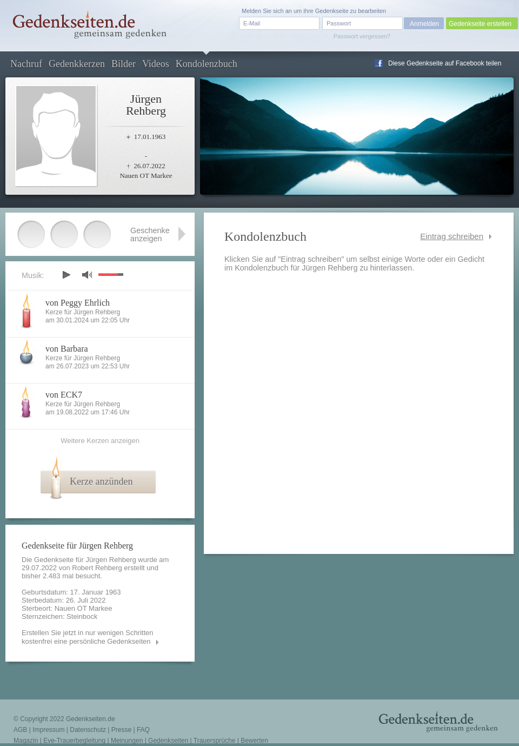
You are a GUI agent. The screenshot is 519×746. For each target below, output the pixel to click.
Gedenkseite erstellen (480, 24)
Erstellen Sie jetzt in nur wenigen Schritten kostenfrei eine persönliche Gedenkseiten (88, 637)
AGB (20, 730)
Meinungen (127, 740)
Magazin (26, 740)
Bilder (123, 63)
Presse (121, 730)
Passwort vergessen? (362, 36)
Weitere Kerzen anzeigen (100, 441)
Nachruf (26, 63)
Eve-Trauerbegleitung (74, 740)
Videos (155, 63)
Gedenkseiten (168, 740)
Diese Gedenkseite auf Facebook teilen (444, 63)
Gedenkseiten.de (90, 719)
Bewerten (254, 740)
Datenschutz (88, 730)
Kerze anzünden (101, 481)
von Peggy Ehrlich (77, 302)
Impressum (48, 730)
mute (87, 274)
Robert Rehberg (97, 568)
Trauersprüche (215, 740)
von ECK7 (63, 394)
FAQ (143, 730)
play (66, 275)
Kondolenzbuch (206, 63)
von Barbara (66, 348)
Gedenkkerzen (77, 63)
